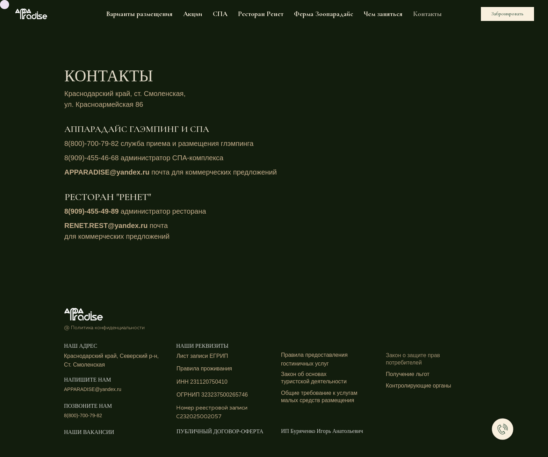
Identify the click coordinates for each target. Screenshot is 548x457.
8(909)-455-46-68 (92, 158)
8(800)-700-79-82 (92, 143)
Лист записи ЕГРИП (202, 356)
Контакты (427, 14)
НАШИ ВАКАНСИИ (89, 432)
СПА (220, 14)
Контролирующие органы (418, 386)
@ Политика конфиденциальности (104, 327)
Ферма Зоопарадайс (323, 14)
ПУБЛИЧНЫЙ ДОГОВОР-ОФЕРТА (220, 431)
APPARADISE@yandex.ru (107, 172)
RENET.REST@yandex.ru (107, 225)
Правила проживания (204, 368)
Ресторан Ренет (260, 14)
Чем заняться (383, 14)
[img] (84, 313)
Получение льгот (408, 374)
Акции (192, 14)
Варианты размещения (139, 14)
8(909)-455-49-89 (91, 211)
